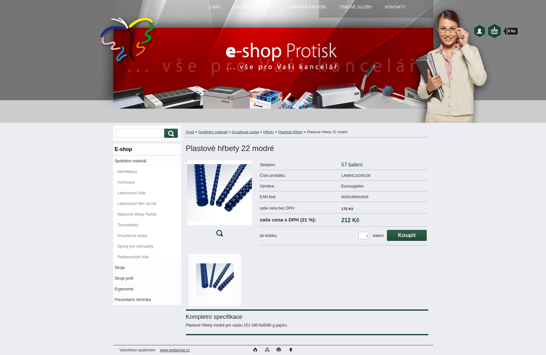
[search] (170, 133)
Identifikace (127, 171)
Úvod (190, 132)
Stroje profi (124, 278)
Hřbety (268, 132)
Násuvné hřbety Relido (137, 214)
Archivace (126, 182)
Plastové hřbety (290, 132)
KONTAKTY (395, 7)
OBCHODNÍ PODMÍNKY (255, 7)
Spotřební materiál (130, 161)
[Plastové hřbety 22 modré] (219, 200)
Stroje (120, 267)
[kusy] (364, 235)
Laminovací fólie (132, 193)
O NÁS (215, 7)
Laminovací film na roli (137, 203)
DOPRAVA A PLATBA (308, 7)
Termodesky (128, 225)
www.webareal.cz (175, 350)
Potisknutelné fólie (133, 257)
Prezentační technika (133, 299)
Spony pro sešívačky (136, 246)
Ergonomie (124, 289)
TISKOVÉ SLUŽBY (355, 7)
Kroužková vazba (132, 235)
